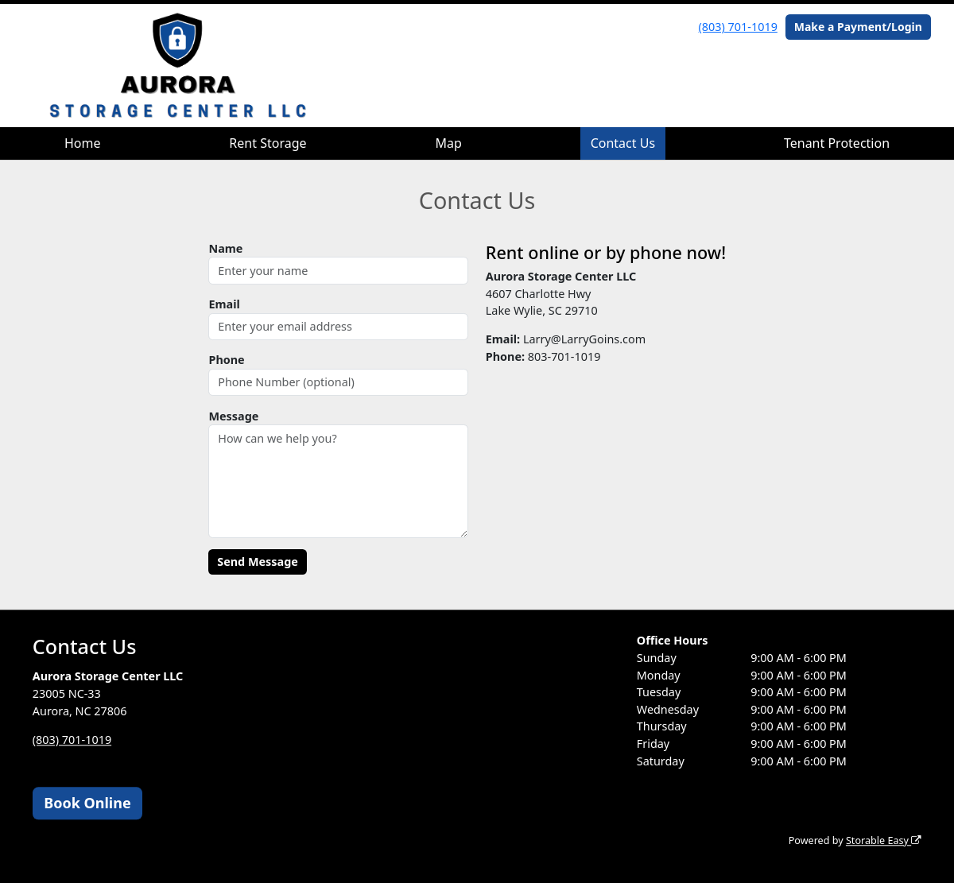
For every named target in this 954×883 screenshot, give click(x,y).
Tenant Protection (837, 143)
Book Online (87, 802)
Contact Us (623, 143)
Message (233, 416)
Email (223, 304)
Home (82, 143)
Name (225, 248)
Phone (226, 359)
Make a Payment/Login (858, 26)
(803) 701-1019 (738, 26)
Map (448, 143)
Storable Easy (883, 840)
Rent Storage (267, 143)
